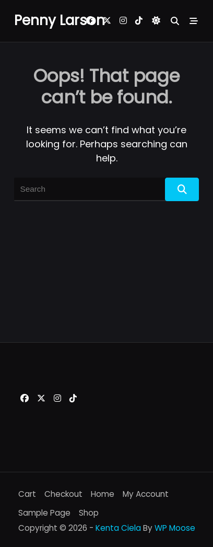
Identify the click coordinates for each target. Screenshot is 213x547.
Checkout (63, 493)
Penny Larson (59, 20)
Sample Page (44, 512)
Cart (27, 493)
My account (146, 493)
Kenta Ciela (118, 527)
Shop (89, 512)
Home (102, 493)
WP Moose (175, 527)
